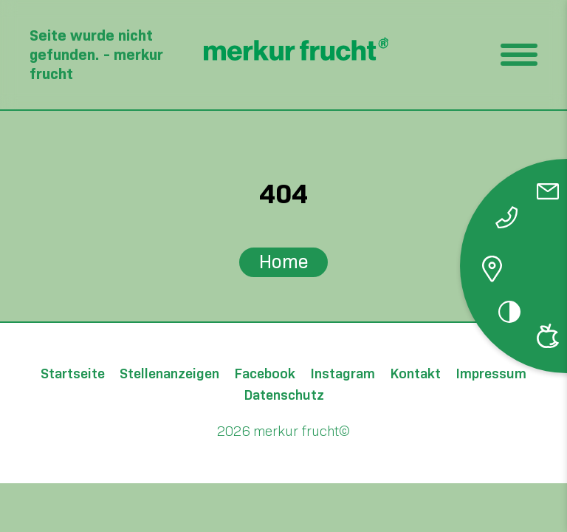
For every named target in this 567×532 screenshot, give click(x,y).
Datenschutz (284, 396)
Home (284, 261)
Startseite (73, 374)
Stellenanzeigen (169, 374)
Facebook (264, 374)
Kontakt (415, 374)
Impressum (491, 374)
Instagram (342, 374)
